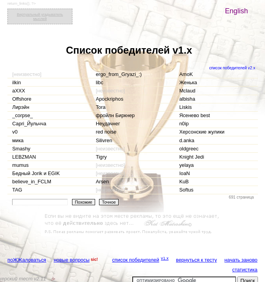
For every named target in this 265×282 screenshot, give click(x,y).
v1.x (165, 258)
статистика (244, 270)
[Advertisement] (132, 224)
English (236, 11)
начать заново (240, 260)
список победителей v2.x (232, 68)
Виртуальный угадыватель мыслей (40, 16)
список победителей (135, 260)
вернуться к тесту (196, 260)
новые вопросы (71, 260)
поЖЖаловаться (26, 260)
